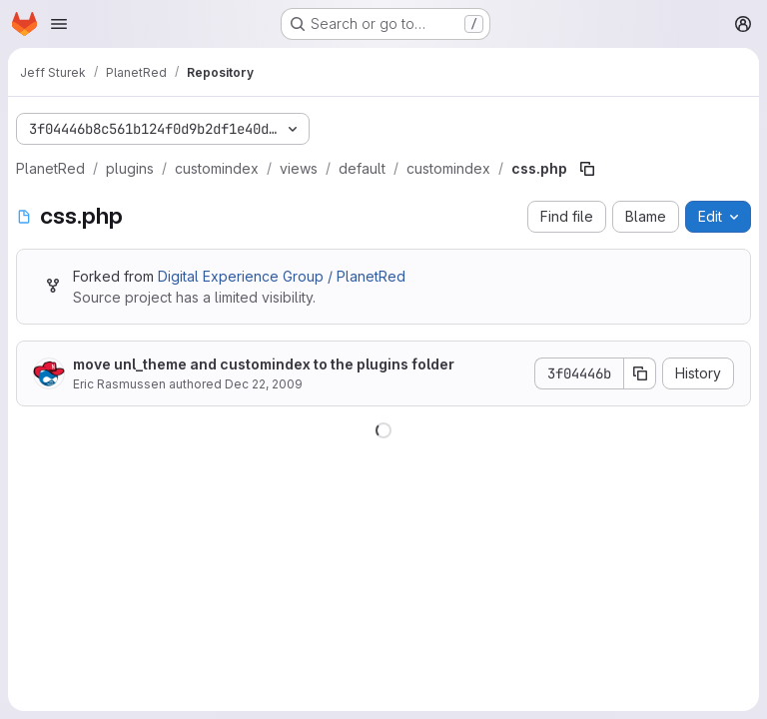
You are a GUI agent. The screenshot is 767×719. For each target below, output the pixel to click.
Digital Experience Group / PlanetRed (281, 276)
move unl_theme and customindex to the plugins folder (263, 364)
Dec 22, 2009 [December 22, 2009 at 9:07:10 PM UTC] (264, 383)
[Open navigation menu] (59, 24)
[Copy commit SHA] (640, 373)
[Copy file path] (587, 169)
